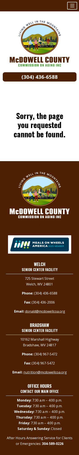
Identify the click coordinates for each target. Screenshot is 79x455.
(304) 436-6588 (39, 76)
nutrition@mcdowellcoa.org (45, 372)
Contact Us (39, 229)
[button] (72, 5)
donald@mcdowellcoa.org (45, 311)
